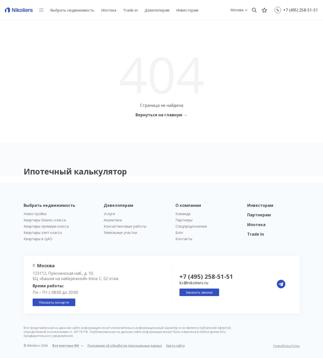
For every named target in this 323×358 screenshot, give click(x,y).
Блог (179, 232)
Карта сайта (175, 345)
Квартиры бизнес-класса (45, 220)
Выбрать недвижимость (72, 10)
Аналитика (113, 220)
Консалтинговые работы (125, 226)
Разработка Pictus (286, 345)
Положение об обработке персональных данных (125, 345)
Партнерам (259, 215)
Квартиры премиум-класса (46, 226)
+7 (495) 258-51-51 (300, 10)
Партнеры (183, 220)
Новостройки (35, 213)
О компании (188, 205)
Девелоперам (157, 10)
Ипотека (108, 10)
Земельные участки (120, 232)
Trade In (255, 234)
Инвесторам (187, 10)
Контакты (183, 238)
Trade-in (130, 10)
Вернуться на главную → (161, 115)
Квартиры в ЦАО (38, 238)
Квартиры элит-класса (43, 232)
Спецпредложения (191, 226)
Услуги (109, 213)
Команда (182, 213)
